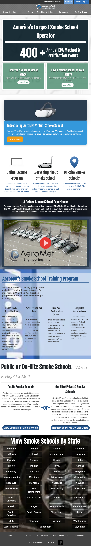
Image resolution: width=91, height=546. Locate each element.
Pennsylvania (57, 506)
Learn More (15, 139)
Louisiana (34, 471)
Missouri (11, 482)
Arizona (57, 448)
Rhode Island (80, 506)
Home (9, 535)
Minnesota (57, 477)
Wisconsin (45, 526)
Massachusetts (11, 477)
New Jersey (57, 488)
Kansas (80, 465)
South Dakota (34, 512)
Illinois (11, 465)
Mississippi (80, 477)
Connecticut (57, 454)
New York (80, 488)
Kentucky (11, 471)
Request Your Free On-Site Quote (70, 427)
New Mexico (11, 488)
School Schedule (9, 12)
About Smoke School (45, 12)
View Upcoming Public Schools (21, 427)
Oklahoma (80, 497)
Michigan (34, 477)
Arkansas (80, 448)
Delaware (80, 454)
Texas (80, 512)
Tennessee (57, 512)
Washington (79, 521)
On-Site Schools (81, 12)
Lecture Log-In (81, 2)
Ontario (11, 506)
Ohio (57, 497)
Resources (63, 12)
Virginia (57, 521)
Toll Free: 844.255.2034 (52, 2)
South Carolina (11, 513)
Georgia (34, 460)
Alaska (34, 448)
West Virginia (11, 526)
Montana (34, 482)
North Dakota (34, 497)
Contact (68, 2)
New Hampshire (34, 490)
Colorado (34, 454)
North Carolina (11, 499)
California (11, 454)
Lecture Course (27, 12)
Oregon (34, 506)
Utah (11, 521)
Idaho (80, 460)
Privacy (51, 542)
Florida (11, 460)
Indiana (34, 465)
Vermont (34, 521)
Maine (57, 471)
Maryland (80, 471)
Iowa (57, 465)
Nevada (80, 482)
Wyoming (80, 526)
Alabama (11, 448)
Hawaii (57, 460)
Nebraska (57, 482)
